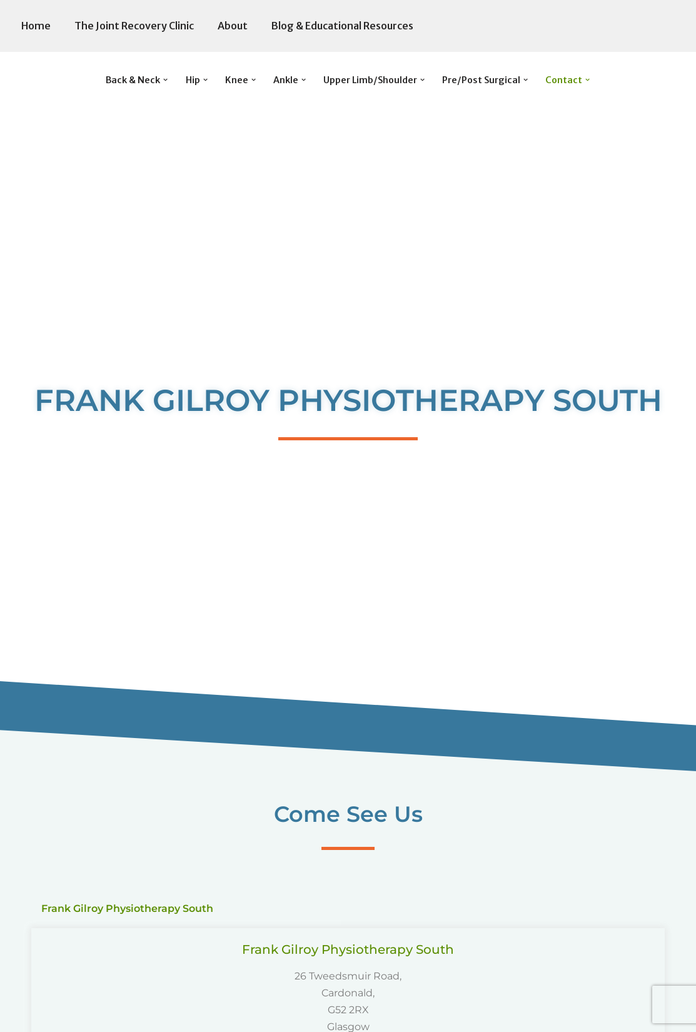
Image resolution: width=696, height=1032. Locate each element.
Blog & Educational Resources (342, 25)
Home (36, 25)
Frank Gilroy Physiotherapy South (348, 949)
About (233, 25)
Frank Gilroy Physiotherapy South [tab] (127, 908)
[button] (165, 80)
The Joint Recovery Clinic (134, 25)
